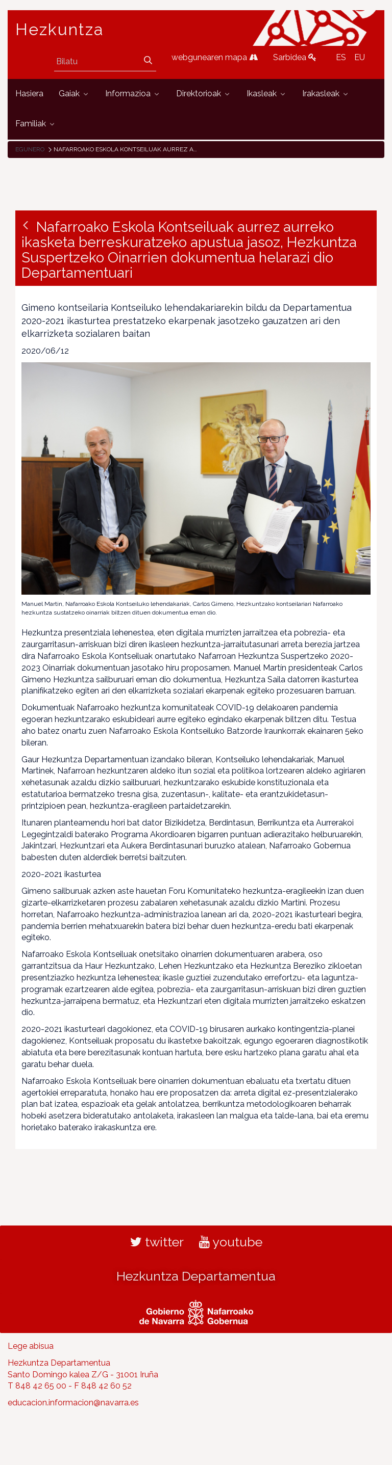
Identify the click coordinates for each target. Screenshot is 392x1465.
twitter (157, 1241)
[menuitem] (29, 94)
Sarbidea (294, 57)
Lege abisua (31, 1346)
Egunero (29, 149)
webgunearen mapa (215, 57)
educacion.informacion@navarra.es (73, 1402)
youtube (230, 1241)
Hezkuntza (59, 29)
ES (341, 57)
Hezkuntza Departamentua (196, 1276)
